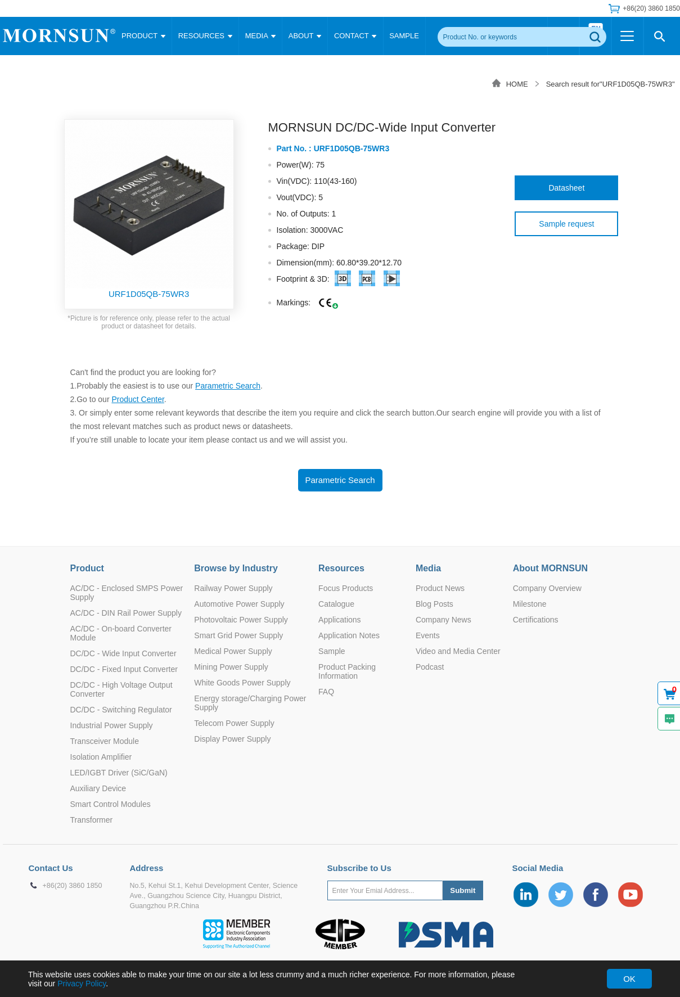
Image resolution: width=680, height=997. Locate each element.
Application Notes (349, 635)
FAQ (326, 691)
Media (428, 568)
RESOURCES (205, 35)
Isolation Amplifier (101, 756)
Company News (443, 619)
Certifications (536, 619)
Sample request (566, 223)
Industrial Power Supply (111, 725)
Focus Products (345, 588)
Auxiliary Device (98, 788)
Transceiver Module (104, 741)
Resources (341, 568)
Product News (440, 588)
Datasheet (566, 187)
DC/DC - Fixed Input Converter (124, 669)
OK (629, 979)
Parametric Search (227, 385)
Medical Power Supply (233, 651)
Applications (339, 619)
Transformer (91, 819)
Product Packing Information (347, 671)
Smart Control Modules (110, 804)
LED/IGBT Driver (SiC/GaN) (119, 772)
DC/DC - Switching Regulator (121, 709)
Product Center (137, 399)
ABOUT (305, 35)
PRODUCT (143, 35)
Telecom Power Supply (234, 723)
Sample (331, 651)
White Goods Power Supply (242, 682)
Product (87, 568)
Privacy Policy (81, 983)
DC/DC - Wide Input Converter (123, 653)
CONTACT (355, 35)
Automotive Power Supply (239, 603)
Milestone (530, 603)
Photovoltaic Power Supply (241, 619)
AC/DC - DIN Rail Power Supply (126, 612)
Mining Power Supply (231, 666)
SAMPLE (404, 35)
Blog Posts (434, 603)
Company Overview (547, 588)
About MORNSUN (550, 568)
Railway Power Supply (233, 588)
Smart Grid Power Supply (238, 635)
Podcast (430, 666)
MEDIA (260, 35)
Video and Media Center (458, 651)
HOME (517, 84)
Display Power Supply (232, 738)
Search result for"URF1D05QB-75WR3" (610, 84)
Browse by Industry (235, 568)
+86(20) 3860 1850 (651, 8)
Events (428, 635)
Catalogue (336, 603)
